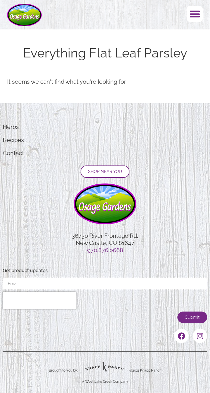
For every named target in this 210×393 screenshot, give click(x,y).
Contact (13, 153)
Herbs (11, 126)
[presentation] (39, 300)
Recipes (13, 140)
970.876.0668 (105, 250)
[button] (195, 14)
